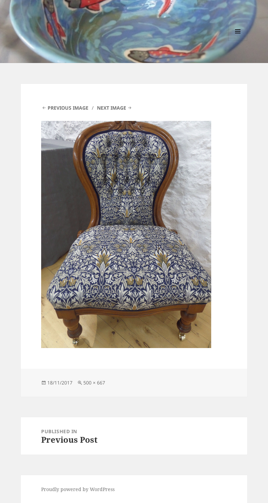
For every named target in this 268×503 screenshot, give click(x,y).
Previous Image (68, 108)
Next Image (111, 108)
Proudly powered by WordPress (78, 489)
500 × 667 (94, 382)
